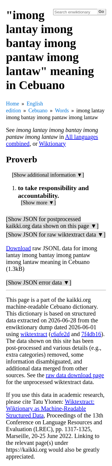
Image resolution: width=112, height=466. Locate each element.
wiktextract (33, 334)
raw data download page (75, 375)
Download (18, 248)
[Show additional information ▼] (48, 175)
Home (12, 104)
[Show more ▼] (38, 203)
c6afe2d (60, 334)
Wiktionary (52, 143)
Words (62, 111)
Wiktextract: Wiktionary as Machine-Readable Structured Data (50, 408)
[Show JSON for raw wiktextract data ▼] (55, 234)
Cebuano (37, 111)
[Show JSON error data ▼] (38, 282)
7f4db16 (91, 334)
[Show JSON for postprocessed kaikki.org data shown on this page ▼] (52, 222)
